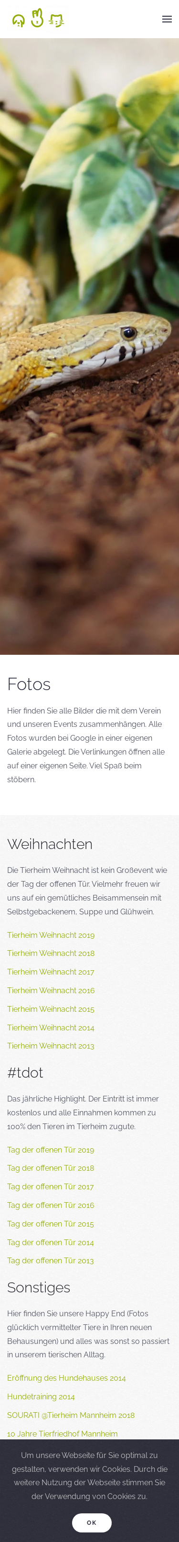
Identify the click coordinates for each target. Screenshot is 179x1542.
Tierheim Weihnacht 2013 (51, 1045)
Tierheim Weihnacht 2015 (51, 1009)
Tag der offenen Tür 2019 (50, 1149)
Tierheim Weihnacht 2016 (51, 990)
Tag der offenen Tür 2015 (50, 1223)
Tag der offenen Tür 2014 (50, 1242)
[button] (167, 19)
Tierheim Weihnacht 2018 (51, 953)
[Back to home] (38, 19)
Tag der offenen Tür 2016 (51, 1205)
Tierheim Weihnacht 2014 (51, 1027)
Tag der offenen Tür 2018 (50, 1168)
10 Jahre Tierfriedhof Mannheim (62, 1433)
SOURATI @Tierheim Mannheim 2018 (71, 1415)
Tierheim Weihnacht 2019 (51, 935)
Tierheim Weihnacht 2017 (51, 971)
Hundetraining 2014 (41, 1396)
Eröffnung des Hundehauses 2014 (66, 1378)
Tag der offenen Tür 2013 (50, 1260)
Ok (92, 1523)
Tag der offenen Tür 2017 (50, 1186)
